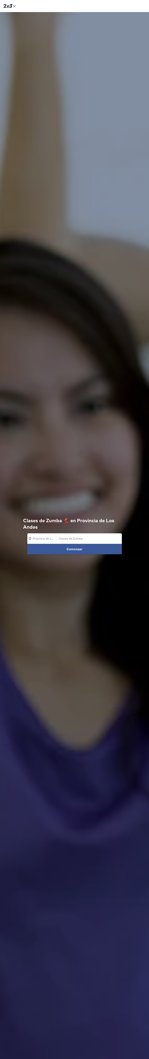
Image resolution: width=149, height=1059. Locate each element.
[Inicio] (9, 6)
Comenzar (74, 549)
